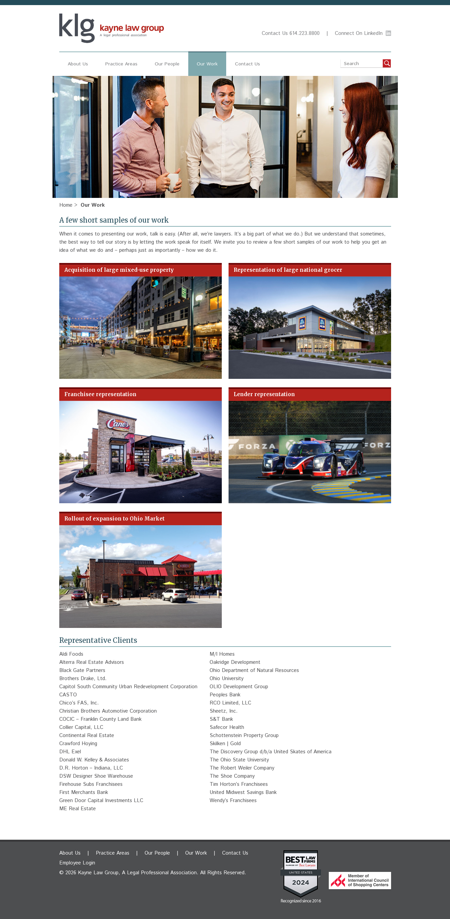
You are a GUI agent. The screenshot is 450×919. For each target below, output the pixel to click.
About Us (78, 64)
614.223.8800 (305, 33)
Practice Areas (121, 64)
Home (65, 205)
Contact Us (275, 33)
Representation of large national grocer (288, 270)
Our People (167, 64)
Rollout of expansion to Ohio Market (114, 518)
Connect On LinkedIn (359, 33)
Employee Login (77, 862)
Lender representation (264, 394)
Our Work (207, 64)
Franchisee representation (100, 394)
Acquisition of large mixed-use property (119, 270)
